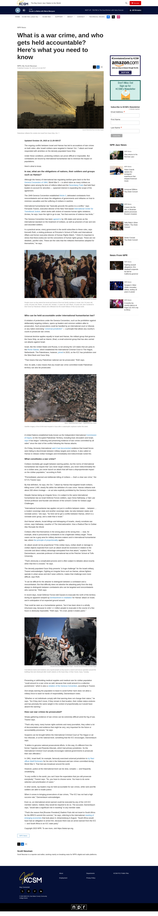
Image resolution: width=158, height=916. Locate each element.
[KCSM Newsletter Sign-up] (125, 95)
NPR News (21, 32)
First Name (115, 124)
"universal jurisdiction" (54, 333)
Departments (90, 878)
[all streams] (135, 15)
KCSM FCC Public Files (121, 878)
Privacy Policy (90, 882)
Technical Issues (97, 21)
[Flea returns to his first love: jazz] (116, 159)
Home (17, 21)
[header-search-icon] (127, 5)
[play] (17, 15)
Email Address (118, 116)
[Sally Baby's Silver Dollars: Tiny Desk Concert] (116, 230)
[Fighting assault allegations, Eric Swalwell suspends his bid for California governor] (116, 270)
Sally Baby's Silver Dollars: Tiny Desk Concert (131, 229)
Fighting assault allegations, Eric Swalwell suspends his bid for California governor (131, 274)
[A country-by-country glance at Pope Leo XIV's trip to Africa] (116, 308)
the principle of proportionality (46, 545)
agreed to (57, 224)
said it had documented (61, 453)
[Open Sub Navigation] (39, 21)
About (70, 21)
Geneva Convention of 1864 (36, 187)
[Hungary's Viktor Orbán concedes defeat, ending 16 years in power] (116, 290)
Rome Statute (33, 354)
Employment (63, 882)
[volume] (24, 15)
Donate (137, 5)
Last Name (116, 131)
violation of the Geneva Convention (62, 691)
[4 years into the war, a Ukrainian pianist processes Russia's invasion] (116, 212)
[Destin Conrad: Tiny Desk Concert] (116, 245)
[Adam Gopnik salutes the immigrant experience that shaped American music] (116, 174)
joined (60, 357)
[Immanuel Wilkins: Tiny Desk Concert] (116, 197)
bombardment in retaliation (61, 602)
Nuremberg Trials (76, 190)
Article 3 (62, 200)
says (26, 445)
